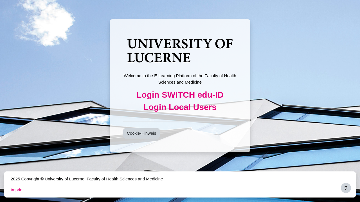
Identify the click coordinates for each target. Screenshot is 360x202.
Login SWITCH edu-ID (180, 94)
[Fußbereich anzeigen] (346, 188)
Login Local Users (180, 107)
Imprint (17, 189)
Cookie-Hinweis (141, 133)
